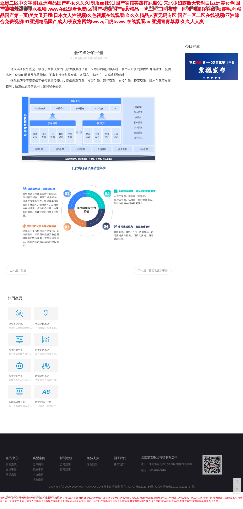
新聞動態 (192, 7)
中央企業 (38, 485)
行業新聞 (65, 480)
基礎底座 (11, 485)
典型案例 (151, 7)
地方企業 (38, 490)
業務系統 (11, 475)
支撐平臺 (11, 480)
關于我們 (111, 7)
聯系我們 (212, 7)
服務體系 (92, 475)
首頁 (94, 7)
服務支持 (171, 7)
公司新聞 (65, 475)
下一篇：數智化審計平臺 (153, 270)
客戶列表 (38, 475)
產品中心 (131, 7)
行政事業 (38, 480)
